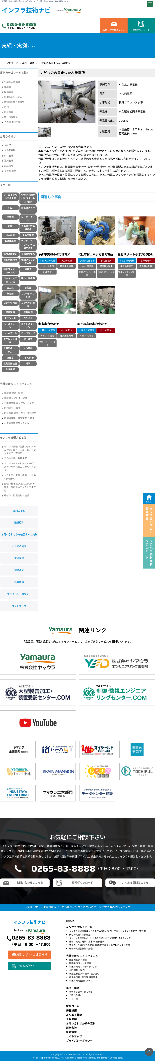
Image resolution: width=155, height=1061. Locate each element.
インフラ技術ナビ (26, 10)
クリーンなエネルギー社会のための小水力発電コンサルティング (20, 467)
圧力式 (10, 287)
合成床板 (10, 369)
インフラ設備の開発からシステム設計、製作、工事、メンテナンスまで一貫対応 (20, 450)
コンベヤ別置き (28, 304)
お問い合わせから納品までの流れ (19, 534)
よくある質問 (19, 546)
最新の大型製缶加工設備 (16, 495)
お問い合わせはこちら (114, 30)
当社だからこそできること (16, 384)
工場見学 (19, 558)
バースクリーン (10, 325)
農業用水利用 (10, 260)
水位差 (28, 287)
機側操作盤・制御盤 (14, 102)
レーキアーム (10, 333)
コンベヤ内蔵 (10, 303)
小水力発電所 (28, 254)
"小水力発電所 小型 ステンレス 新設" (28, 198)
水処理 (7, 145)
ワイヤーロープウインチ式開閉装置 (28, 245)
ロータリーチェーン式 (10, 280)
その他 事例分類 (12, 122)
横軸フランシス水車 (28, 261)
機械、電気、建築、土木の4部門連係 (87, 941)
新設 (10, 226)
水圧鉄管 (8, 112)
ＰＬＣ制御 (28, 358)
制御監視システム (13, 97)
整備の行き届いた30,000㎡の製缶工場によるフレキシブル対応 (20, 487)
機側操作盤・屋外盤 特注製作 (19, 418)
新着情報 (19, 582)
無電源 (10, 293)
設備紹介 (19, 522)
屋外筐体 (27, 312)
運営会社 (19, 570)
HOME (70, 921)
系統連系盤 (10, 241)
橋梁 (28, 363)
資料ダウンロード (141, 30)
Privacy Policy (89, 1058)
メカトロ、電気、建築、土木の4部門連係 (20, 477)
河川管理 (8, 160)
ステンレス (10, 318)
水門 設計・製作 (12, 408)
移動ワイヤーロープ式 (10, 271)
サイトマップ (19, 606)
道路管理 (8, 166)
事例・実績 (28, 63)
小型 (10, 207)
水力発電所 (9, 150)
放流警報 (27, 348)
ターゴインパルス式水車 (10, 196)
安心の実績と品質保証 (15, 458)
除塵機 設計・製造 (13, 393)
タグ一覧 (73, 999)
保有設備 (71, 1010)
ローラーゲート (28, 218)
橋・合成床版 (11, 117)
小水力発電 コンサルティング (19, 403)
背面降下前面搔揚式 (28, 227)
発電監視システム (10, 350)
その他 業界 (10, 171)
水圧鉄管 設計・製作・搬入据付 (20, 413)
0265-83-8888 (22, 24)
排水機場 (10, 235)
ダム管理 (8, 155)
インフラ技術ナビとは (13, 438)
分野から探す (75, 995)
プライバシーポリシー (19, 594)
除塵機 (7, 87)
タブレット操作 (10, 340)
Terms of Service (109, 1058)
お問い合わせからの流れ (80, 1023)
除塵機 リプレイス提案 (15, 398)
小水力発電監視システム (16, 423)
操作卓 (10, 358)
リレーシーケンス (28, 295)
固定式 (28, 269)
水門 (6, 107)
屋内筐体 (10, 312)
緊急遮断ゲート (28, 209)
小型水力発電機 (12, 82)
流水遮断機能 (10, 254)
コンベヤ (27, 318)
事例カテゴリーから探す (81, 992)
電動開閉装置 (10, 363)
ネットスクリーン (28, 325)
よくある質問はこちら (135, 883)
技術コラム (19, 511)
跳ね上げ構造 (28, 278)
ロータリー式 (28, 333)
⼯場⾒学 (71, 1019)
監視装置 (8, 92)
